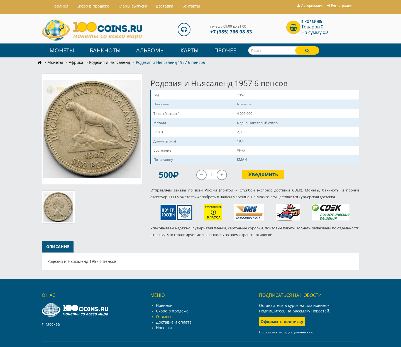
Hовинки (60, 6)
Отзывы (163, 316)
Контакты (191, 6)
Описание (57, 246)
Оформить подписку (282, 321)
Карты (189, 50)
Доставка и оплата (174, 322)
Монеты (62, 50)
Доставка (164, 6)
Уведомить (263, 174)
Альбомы (150, 50)
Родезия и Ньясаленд (109, 62)
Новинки (164, 305)
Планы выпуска (132, 6)
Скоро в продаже (93, 6)
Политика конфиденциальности (286, 332)
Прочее (225, 50)
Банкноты (105, 50)
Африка (76, 62)
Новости (164, 327)
